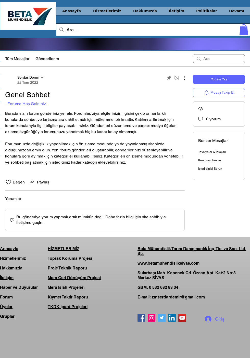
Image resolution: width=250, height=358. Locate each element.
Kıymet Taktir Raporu (68, 297)
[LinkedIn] (172, 318)
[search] (219, 58)
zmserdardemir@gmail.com (178, 297)
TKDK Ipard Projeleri (68, 306)
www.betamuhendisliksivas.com (168, 263)
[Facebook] (141, 318)
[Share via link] (39, 182)
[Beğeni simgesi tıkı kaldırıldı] (8, 182)
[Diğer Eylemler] (182, 78)
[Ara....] (153, 30)
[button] (107, 11)
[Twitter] (162, 318)
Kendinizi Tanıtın (209, 160)
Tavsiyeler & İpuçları (212, 152)
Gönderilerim (47, 58)
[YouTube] (182, 318)
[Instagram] (151, 318)
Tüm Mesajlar (17, 58)
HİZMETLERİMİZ (63, 248)
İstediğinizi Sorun (210, 168)
